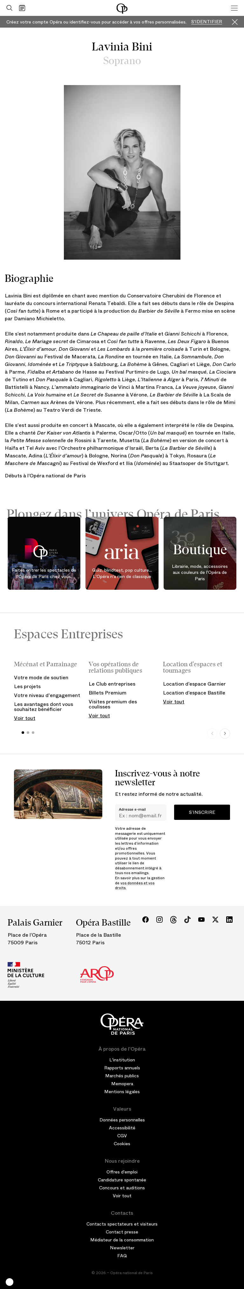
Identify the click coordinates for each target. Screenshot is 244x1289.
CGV (122, 1136)
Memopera (122, 1083)
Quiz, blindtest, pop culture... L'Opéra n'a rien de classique (122, 573)
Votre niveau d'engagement (47, 695)
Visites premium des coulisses (113, 704)
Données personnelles (122, 1120)
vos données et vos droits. (134, 885)
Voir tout (24, 718)
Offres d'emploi (122, 1172)
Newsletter (122, 1248)
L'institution (122, 1060)
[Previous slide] (212, 733)
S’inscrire (202, 812)
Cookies (122, 1143)
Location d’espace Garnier (194, 684)
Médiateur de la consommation (122, 1240)
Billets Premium (107, 692)
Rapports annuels (122, 1068)
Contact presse (122, 1232)
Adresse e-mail (132, 809)
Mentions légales (122, 1091)
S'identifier (206, 21)
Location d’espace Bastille (194, 692)
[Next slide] (225, 733)
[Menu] (234, 8)
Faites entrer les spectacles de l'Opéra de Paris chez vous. (44, 573)
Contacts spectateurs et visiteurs (122, 1224)
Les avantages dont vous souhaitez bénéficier (43, 707)
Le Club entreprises (112, 684)
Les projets (27, 686)
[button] (9, 1282)
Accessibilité (122, 1128)
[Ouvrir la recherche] (8, 8)
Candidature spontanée (122, 1180)
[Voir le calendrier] (23, 8)
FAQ (122, 1255)
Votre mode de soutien (41, 677)
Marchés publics (122, 1076)
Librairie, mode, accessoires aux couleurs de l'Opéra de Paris (200, 572)
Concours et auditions (122, 1188)
